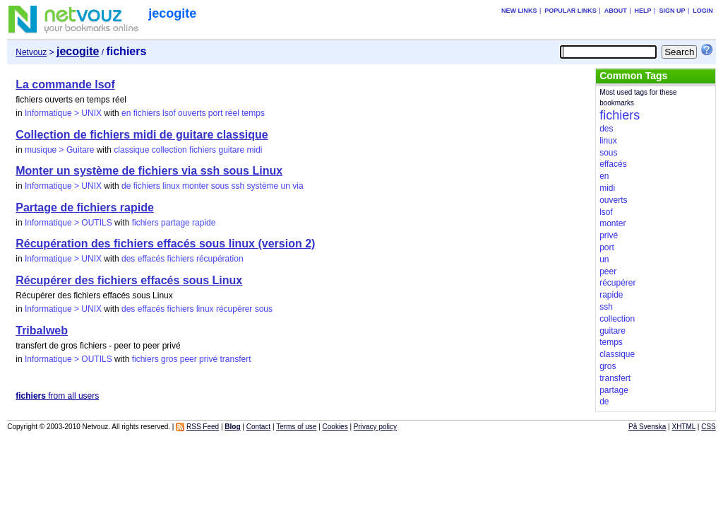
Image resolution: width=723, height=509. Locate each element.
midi (255, 150)
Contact (258, 427)
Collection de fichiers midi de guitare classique (142, 135)
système (263, 186)
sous (220, 186)
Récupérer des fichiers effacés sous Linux (129, 280)
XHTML (684, 427)
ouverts (191, 113)
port (215, 113)
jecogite (172, 13)
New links (519, 10)
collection (169, 150)
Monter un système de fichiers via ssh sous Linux (149, 171)
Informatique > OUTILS (68, 223)
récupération (220, 259)
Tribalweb (42, 330)
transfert (235, 359)
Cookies (335, 427)
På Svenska (647, 427)
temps (253, 113)
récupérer (234, 309)
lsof (169, 113)
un (285, 186)
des (128, 259)
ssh (238, 186)
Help (643, 10)
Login (703, 10)
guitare (231, 150)
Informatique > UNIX (63, 113)
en (126, 113)
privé (208, 359)
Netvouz (31, 52)
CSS (708, 427)
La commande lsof (65, 84)
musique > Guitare (59, 150)
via (297, 186)
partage (175, 223)
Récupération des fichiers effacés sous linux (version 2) (165, 244)
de (126, 186)
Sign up (672, 10)
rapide (203, 223)
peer (188, 359)
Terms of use (296, 427)
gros (169, 359)
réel (232, 113)
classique (131, 150)
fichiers (146, 113)
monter (195, 186)
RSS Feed (202, 427)
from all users (57, 396)
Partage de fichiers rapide (85, 207)
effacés (151, 259)
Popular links (570, 10)
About (615, 10)
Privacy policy (375, 427)
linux (171, 186)
